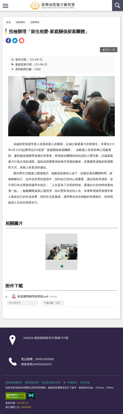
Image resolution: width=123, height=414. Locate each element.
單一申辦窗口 (70, 382)
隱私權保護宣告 (13, 382)
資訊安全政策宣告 (51, 382)
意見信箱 (85, 382)
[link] (8, 41)
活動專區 (20, 22)
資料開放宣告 (32, 382)
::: (3, 2)
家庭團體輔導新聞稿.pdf (37, 297)
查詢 (117, 5)
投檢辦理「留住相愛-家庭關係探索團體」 (49, 31)
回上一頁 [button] (110, 49)
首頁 (8, 22)
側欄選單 (5, 6)
